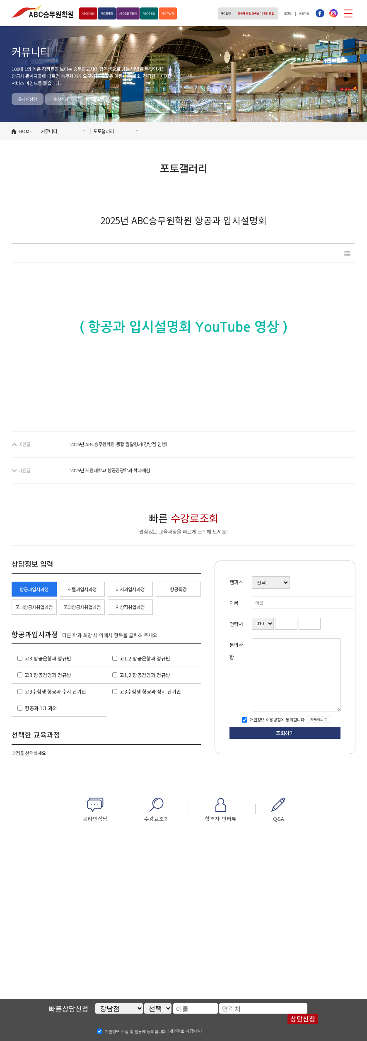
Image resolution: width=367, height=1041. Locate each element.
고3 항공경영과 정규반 (48, 674)
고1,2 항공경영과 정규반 (145, 674)
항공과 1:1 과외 (41, 707)
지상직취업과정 (130, 607)
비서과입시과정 (130, 589)
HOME (25, 131)
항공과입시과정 (33, 589)
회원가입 (301, 13)
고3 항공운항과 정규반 (48, 658)
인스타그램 (333, 13)
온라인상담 (27, 99)
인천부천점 (146, 13)
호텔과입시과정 (82, 589)
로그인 (281, 13)
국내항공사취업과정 (34, 607)
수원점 (174, 13)
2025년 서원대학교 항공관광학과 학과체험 (110, 470)
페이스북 (320, 13)
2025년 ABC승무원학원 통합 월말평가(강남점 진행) (118, 444)
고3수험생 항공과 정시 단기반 (150, 691)
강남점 (91, 13)
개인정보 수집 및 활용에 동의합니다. (136, 1031)
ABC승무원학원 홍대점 (43, 11)
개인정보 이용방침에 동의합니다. (277, 719)
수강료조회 (94, 99)
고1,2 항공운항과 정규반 (145, 658)
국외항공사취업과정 (82, 607)
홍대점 (116, 13)
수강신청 (60, 99)
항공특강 (178, 589)
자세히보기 (318, 719)
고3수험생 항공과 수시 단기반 (55, 691)
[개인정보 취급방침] (185, 1031)
